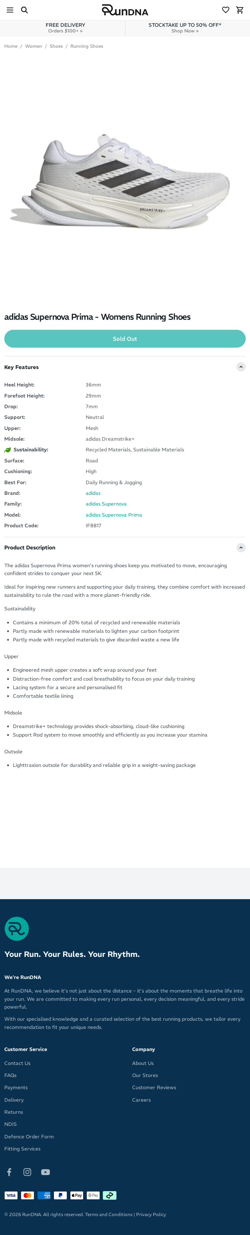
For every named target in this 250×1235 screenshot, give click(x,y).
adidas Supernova (106, 504)
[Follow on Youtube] (45, 1171)
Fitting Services (22, 1149)
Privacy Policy (151, 1214)
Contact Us (17, 1063)
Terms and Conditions (108, 1214)
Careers (141, 1100)
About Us (143, 1063)
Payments (16, 1087)
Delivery (14, 1100)
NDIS (10, 1124)
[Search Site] (24, 10)
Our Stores (145, 1075)
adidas (93, 493)
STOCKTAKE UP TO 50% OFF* (185, 28)
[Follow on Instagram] (27, 1171)
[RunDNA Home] (125, 10)
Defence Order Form (29, 1136)
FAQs (10, 1075)
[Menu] (10, 10)
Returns (13, 1112)
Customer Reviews (154, 1087)
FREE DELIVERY (65, 28)
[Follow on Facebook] (9, 1171)
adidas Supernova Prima (114, 515)
